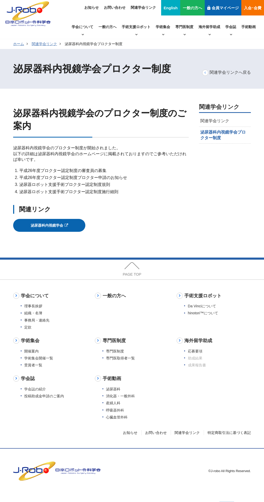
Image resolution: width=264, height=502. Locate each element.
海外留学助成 (209, 27)
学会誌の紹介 (35, 397)
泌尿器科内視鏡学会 (49, 226)
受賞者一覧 (33, 373)
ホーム (18, 44)
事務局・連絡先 (37, 328)
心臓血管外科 (117, 425)
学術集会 (163, 27)
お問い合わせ (115, 7)
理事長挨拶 (33, 314)
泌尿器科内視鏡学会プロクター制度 (223, 135)
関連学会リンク (143, 7)
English (171, 8)
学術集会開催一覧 (38, 366)
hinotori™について (203, 321)
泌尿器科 (113, 397)
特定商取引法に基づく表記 (229, 441)
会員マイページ (223, 8)
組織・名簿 (33, 321)
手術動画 (248, 27)
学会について (82, 27)
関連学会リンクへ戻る (226, 72)
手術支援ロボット (136, 27)
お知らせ (91, 7)
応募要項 (195, 359)
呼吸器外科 (115, 418)
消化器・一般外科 (120, 404)
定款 (27, 335)
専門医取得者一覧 (120, 366)
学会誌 (230, 27)
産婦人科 (113, 411)
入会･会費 (252, 8)
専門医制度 (184, 27)
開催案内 (31, 359)
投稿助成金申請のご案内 (44, 404)
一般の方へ (192, 8)
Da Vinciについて (202, 314)
